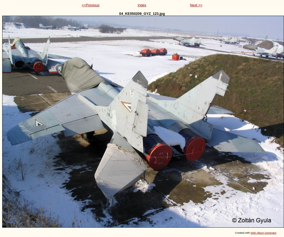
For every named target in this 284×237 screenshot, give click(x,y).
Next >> (196, 5)
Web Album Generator (263, 232)
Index (142, 5)
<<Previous (90, 5)
